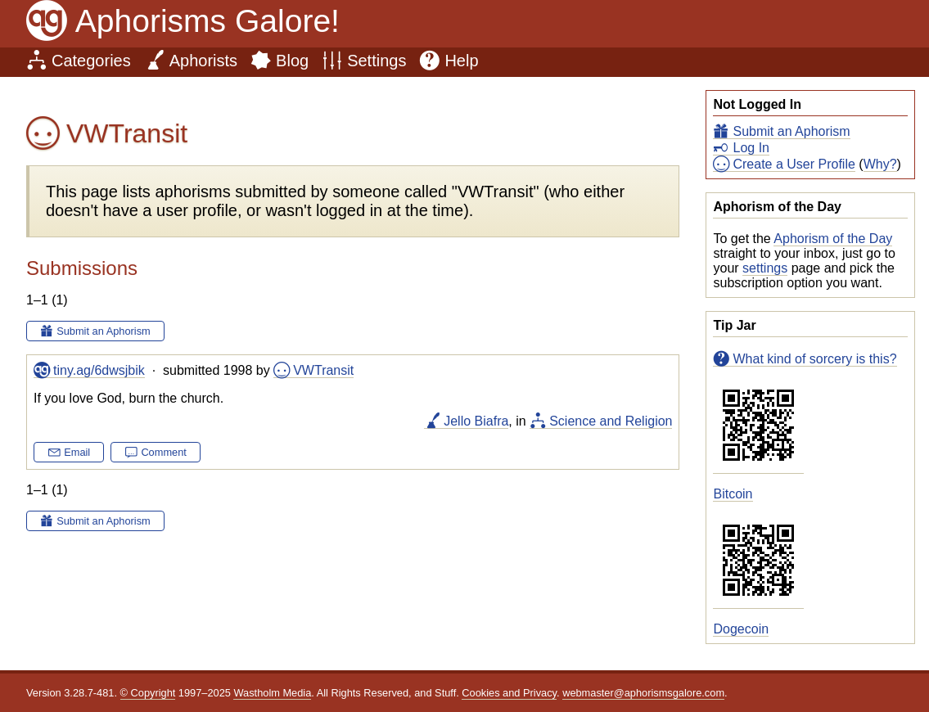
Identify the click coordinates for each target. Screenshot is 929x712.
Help (461, 61)
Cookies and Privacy (509, 693)
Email (77, 452)
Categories (91, 61)
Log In (751, 148)
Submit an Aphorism (791, 131)
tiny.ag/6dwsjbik (99, 370)
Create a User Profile (794, 164)
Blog (292, 61)
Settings (376, 61)
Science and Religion (610, 421)
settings (764, 268)
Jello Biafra (476, 421)
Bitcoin (732, 494)
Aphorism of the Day (832, 239)
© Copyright (148, 693)
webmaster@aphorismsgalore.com (643, 693)
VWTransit (323, 370)
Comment (163, 452)
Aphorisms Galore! (207, 20)
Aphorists (203, 61)
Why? (880, 164)
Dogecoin (741, 629)
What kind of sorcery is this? (814, 359)
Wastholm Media (272, 693)
